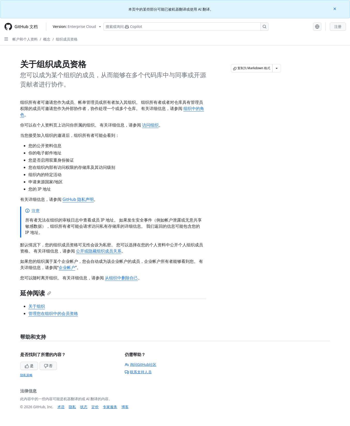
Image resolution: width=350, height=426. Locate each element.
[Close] (335, 8)
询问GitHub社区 (141, 364)
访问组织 (150, 125)
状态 (83, 406)
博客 (125, 406)
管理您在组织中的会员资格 (53, 313)
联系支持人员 (138, 371)
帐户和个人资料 (25, 39)
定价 (95, 406)
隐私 (72, 406)
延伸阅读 (35, 293)
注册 (337, 26)
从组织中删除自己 (121, 278)
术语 (61, 406)
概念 (46, 39)
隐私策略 (26, 375)
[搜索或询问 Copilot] (186, 26)
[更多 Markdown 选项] (276, 68)
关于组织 (36, 306)
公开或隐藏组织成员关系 (98, 251)
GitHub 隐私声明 (78, 199)
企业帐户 (67, 267)
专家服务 (110, 406)
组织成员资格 (66, 39)
